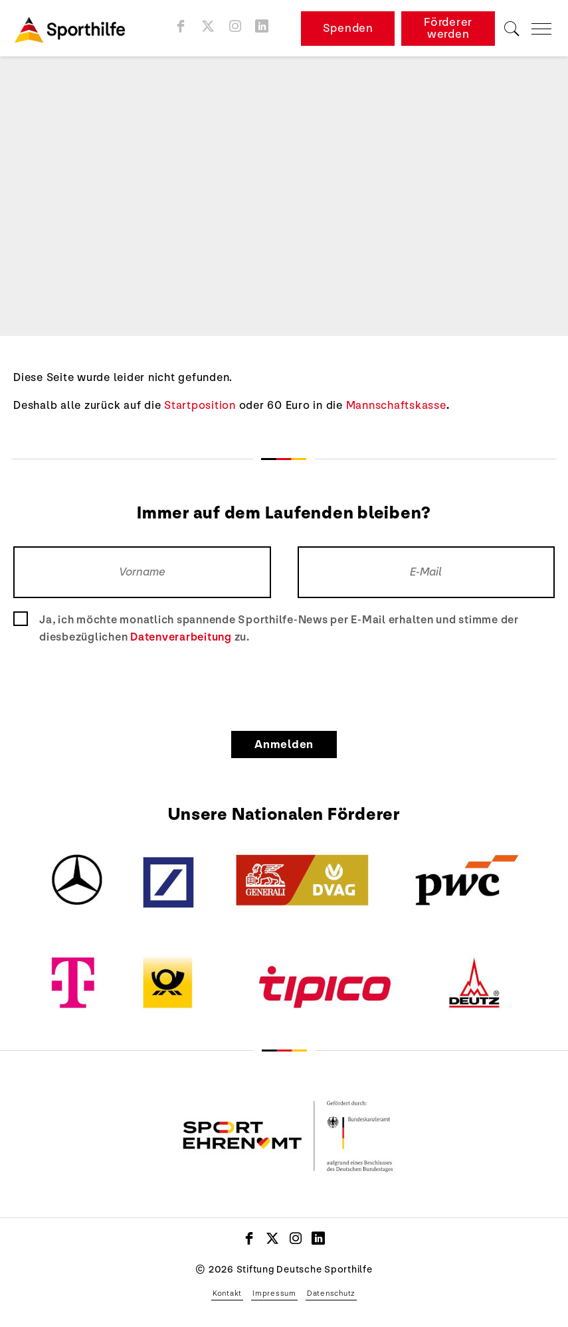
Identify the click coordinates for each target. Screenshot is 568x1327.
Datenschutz (331, 1293)
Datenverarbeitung (181, 637)
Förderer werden (448, 28)
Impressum (274, 1293)
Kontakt (227, 1293)
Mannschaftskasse (396, 405)
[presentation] (284, 685)
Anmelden (284, 744)
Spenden (348, 28)
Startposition (200, 405)
